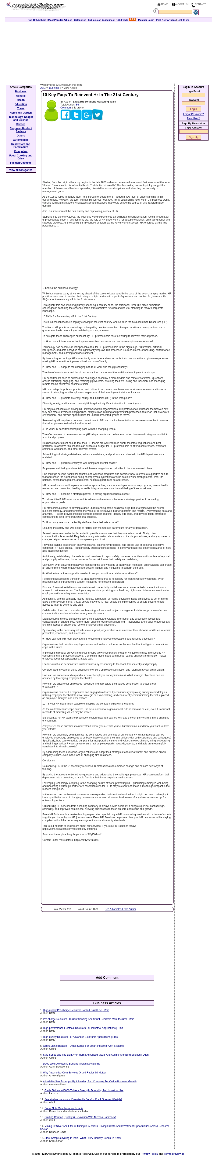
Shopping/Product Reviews (21, 130)
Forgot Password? (193, 114)
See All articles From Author (120, 909)
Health (21, 99)
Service (20, 124)
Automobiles (21, 139)
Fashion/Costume (21, 162)
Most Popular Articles (60, 20)
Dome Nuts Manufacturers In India (64, 1108)
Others (21, 135)
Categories (80, 20)
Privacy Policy (149, 1153)
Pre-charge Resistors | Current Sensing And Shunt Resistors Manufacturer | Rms (88, 1019)
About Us (182, 4)
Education (21, 104)
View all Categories (20, 170)
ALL (42, 87)
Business (54, 87)
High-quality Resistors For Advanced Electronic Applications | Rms (80, 1036)
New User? (193, 118)
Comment (65, 107)
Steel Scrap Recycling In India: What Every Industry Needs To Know (83, 1137)
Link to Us (183, 20)
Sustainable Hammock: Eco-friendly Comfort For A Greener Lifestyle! (83, 1099)
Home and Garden (21, 112)
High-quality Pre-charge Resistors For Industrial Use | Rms (76, 1010)
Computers (20, 151)
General (21, 95)
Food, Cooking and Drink (20, 157)
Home (164, 4)
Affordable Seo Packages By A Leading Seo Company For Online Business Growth (89, 1081)
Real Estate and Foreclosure (20, 146)
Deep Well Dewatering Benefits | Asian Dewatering (71, 1063)
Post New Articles (166, 20)
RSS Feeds (126, 20)
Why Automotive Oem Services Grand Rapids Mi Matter (74, 1072)
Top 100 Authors (37, 20)
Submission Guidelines (101, 20)
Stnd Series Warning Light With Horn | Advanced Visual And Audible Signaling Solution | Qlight (96, 1054)
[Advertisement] (108, 51)
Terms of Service (174, 1153)
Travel (21, 108)
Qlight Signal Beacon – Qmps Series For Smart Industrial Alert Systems (83, 1045)
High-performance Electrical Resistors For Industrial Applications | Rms (83, 1028)
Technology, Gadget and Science (21, 118)
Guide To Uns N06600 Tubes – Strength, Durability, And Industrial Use (84, 1090)
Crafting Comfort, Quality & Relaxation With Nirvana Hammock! (80, 1117)
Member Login (146, 20)
